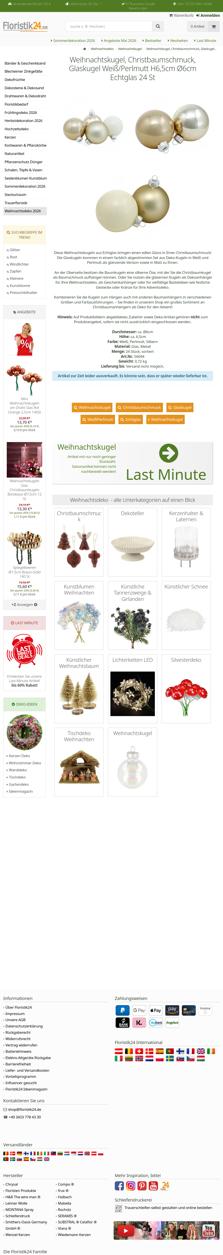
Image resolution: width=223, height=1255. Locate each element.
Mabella (64, 1203)
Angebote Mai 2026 (118, 40)
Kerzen (10, 137)
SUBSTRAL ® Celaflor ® (77, 1221)
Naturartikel (14, 153)
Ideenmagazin (20, 791)
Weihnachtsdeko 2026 (23, 210)
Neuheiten (178, 40)
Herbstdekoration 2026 (23, 120)
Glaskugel (182, 407)
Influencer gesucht (21, 1082)
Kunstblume (18, 285)
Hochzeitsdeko (17, 128)
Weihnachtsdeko (102, 49)
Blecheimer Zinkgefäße (23, 71)
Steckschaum (15, 194)
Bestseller (152, 40)
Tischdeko (16, 777)
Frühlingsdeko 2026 (21, 112)
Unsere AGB (15, 1019)
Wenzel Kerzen (17, 1234)
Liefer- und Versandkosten (27, 1070)
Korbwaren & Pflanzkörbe (25, 145)
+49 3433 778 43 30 (25, 1117)
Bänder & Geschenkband (25, 63)
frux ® (63, 1190)
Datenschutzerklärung (24, 1026)
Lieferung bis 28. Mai (85, 4)
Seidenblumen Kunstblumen (26, 178)
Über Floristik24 (18, 1007)
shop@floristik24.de (24, 1109)
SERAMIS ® (67, 1215)
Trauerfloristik (16, 202)
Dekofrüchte (15, 79)
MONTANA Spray (19, 1209)
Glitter (13, 249)
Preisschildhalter (22, 292)
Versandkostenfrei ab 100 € (31, 4)
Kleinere (15, 278)
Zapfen (14, 271)
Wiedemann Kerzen (74, 1234)
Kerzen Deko (18, 755)
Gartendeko (18, 784)
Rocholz (64, 1209)
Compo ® (66, 1184)
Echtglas (132, 419)
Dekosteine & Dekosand (24, 87)
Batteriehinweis (18, 1051)
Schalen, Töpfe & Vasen (23, 169)
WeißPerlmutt (99, 419)
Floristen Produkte (20, 1190)
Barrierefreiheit (18, 1063)
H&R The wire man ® (23, 1196)
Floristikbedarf (16, 104)
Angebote (26, 311)
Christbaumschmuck (141, 407)
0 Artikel (197, 26)
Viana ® (64, 1228)
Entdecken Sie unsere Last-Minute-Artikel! (24, 681)
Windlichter (18, 264)
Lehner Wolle (16, 1203)
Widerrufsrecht (17, 1038)
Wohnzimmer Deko (24, 762)
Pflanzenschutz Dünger (23, 161)
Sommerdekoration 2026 (73, 40)
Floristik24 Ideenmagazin (26, 1089)
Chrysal (11, 1184)
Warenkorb (181, 15)
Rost (12, 256)
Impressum (15, 1013)
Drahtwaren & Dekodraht (25, 95)
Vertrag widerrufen (21, 1045)
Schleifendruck (17, 1215)
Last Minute (205, 40)
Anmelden (208, 15)
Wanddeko (17, 769)
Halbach (65, 1196)
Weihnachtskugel (130, 49)
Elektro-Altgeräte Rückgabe (28, 1057)
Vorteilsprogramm (20, 1076)
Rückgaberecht (17, 1032)
